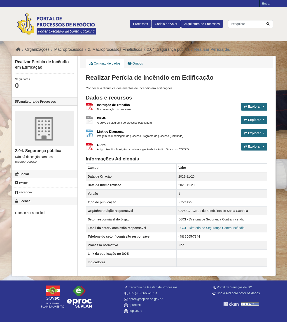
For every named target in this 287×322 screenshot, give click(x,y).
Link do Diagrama (110, 131)
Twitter (21, 183)
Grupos (135, 63)
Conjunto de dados (104, 63)
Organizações (37, 49)
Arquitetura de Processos (202, 24)
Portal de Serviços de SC (234, 287)
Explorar (253, 106)
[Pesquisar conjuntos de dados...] (250, 24)
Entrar (266, 3)
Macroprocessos (68, 49)
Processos (140, 24)
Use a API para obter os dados (238, 293)
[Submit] (268, 24)
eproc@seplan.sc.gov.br (146, 299)
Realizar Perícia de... (213, 49)
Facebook (24, 192)
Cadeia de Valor (166, 24)
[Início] (18, 49)
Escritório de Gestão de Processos (153, 287)
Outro (101, 145)
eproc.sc (135, 305)
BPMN (101, 118)
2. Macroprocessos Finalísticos (115, 49)
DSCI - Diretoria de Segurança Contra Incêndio (211, 228)
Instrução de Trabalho (113, 105)
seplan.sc (135, 311)
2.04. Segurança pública (168, 49)
